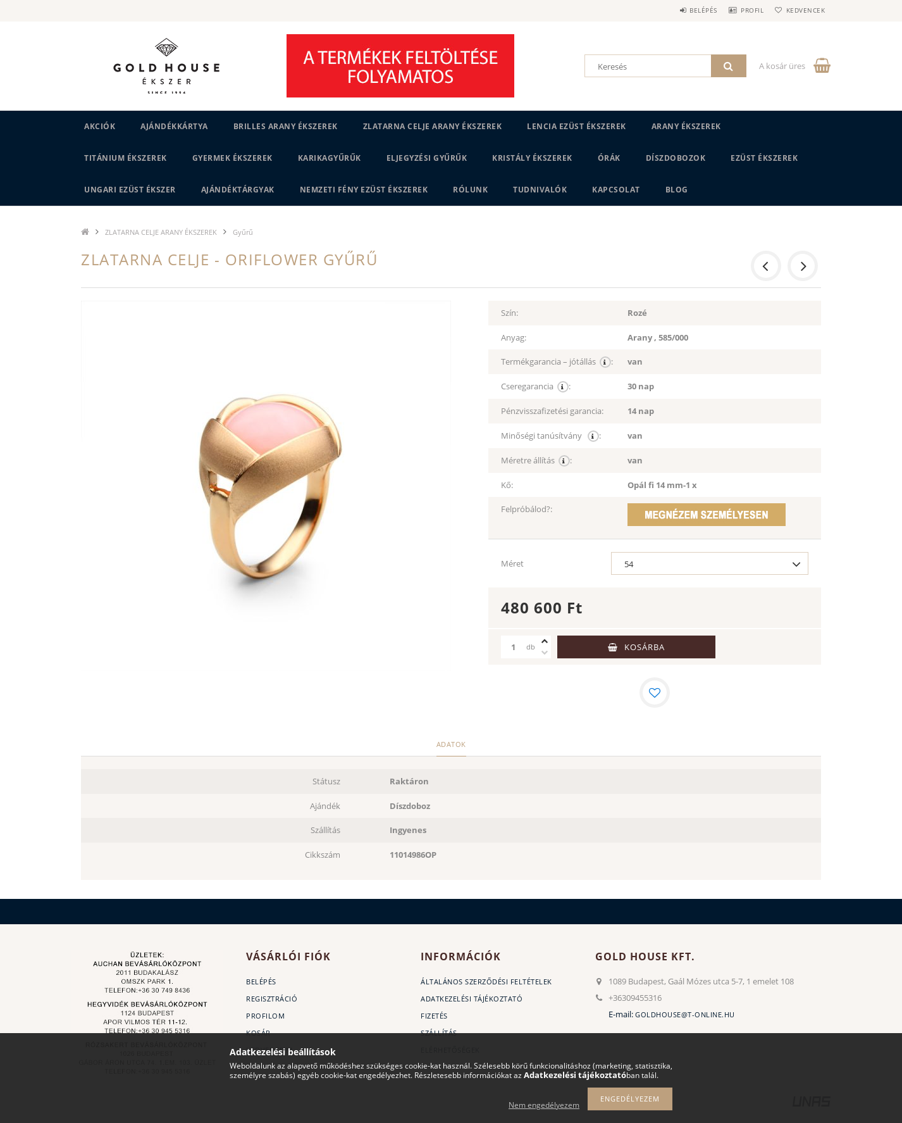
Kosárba (644, 647)
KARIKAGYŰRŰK (329, 158)
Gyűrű (243, 232)
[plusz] (544, 641)
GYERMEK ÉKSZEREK (232, 158)
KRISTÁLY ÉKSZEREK (532, 158)
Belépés (684, 10)
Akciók (99, 126)
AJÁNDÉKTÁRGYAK (238, 189)
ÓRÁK (609, 158)
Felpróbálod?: (526, 509)
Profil (740, 10)
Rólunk (470, 189)
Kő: (507, 485)
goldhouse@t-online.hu (685, 1014)
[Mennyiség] (513, 647)
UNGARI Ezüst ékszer (130, 189)
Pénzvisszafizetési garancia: (552, 411)
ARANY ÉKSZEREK (686, 126)
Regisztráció (271, 998)
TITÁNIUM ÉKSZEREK (125, 158)
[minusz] (544, 652)
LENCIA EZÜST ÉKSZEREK (576, 126)
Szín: (509, 312)
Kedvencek (802, 10)
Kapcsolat (616, 189)
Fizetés (434, 1015)
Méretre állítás (536, 461)
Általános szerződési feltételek (486, 981)
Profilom (265, 1015)
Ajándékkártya (174, 126)
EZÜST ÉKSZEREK (764, 158)
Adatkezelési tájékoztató (471, 998)
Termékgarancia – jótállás (557, 362)
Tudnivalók (540, 189)
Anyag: (513, 337)
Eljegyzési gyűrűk (426, 158)
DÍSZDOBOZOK (676, 158)
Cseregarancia (536, 386)
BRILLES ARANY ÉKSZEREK (285, 126)
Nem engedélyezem (544, 1105)
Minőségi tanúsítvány (551, 436)
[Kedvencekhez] (654, 692)
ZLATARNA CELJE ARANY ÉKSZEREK (432, 126)
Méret (512, 563)
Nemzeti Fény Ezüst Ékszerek (364, 189)
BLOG (676, 189)
